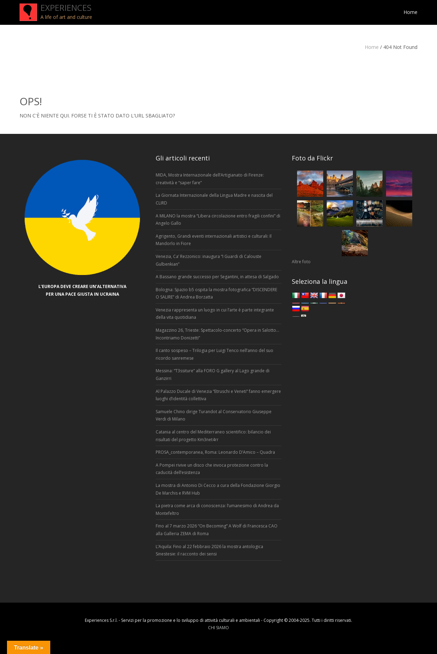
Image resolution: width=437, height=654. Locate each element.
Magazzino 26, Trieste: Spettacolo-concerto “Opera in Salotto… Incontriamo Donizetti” (217, 334)
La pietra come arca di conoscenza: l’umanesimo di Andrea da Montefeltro (217, 509)
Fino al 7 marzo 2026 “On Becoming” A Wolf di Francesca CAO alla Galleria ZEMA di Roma (216, 530)
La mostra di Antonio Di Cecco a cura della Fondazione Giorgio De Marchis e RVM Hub (218, 489)
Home (372, 47)
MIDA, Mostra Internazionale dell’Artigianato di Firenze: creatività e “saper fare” (210, 179)
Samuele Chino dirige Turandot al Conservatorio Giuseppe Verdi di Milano (214, 415)
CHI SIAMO (218, 628)
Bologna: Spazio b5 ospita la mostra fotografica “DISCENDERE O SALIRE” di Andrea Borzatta (216, 293)
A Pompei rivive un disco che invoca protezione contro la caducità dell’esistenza (212, 469)
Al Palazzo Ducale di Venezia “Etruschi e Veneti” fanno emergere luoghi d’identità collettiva (218, 395)
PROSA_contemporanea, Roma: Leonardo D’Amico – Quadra (215, 452)
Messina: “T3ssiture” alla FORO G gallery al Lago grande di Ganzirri (212, 374)
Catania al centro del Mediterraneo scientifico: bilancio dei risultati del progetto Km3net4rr (213, 436)
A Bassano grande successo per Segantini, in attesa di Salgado (217, 277)
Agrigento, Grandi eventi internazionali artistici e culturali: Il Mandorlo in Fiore (214, 240)
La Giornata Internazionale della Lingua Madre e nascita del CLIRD (214, 199)
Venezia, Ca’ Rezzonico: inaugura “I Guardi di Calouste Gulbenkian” (208, 260)
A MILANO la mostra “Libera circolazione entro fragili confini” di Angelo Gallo (218, 220)
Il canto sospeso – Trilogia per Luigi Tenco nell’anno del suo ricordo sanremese (214, 354)
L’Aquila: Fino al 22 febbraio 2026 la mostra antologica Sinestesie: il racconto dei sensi (209, 550)
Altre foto (301, 262)
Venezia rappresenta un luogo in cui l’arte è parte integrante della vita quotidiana (215, 314)
